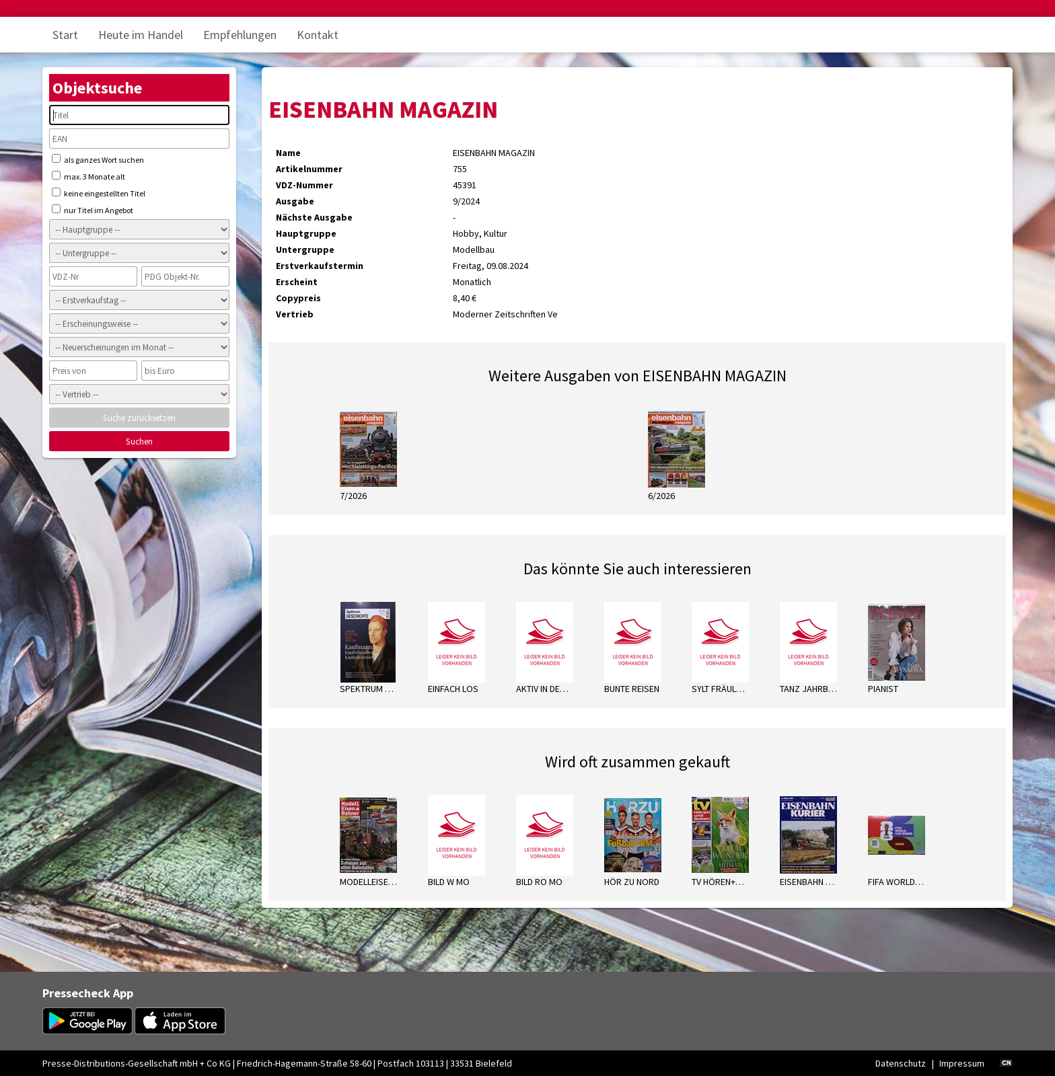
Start (65, 34)
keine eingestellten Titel (98, 193)
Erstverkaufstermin (319, 266)
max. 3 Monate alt (88, 176)
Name (288, 153)
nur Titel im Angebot (92, 209)
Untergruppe (305, 249)
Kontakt (317, 34)
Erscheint (297, 282)
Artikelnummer (309, 169)
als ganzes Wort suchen (98, 159)
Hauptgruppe (306, 233)
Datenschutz (900, 1063)
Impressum (961, 1063)
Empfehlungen (240, 34)
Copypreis (298, 298)
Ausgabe (295, 201)
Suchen (139, 441)
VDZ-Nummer (304, 185)
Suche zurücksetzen (139, 418)
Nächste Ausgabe (314, 217)
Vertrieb (295, 314)
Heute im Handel (140, 34)
